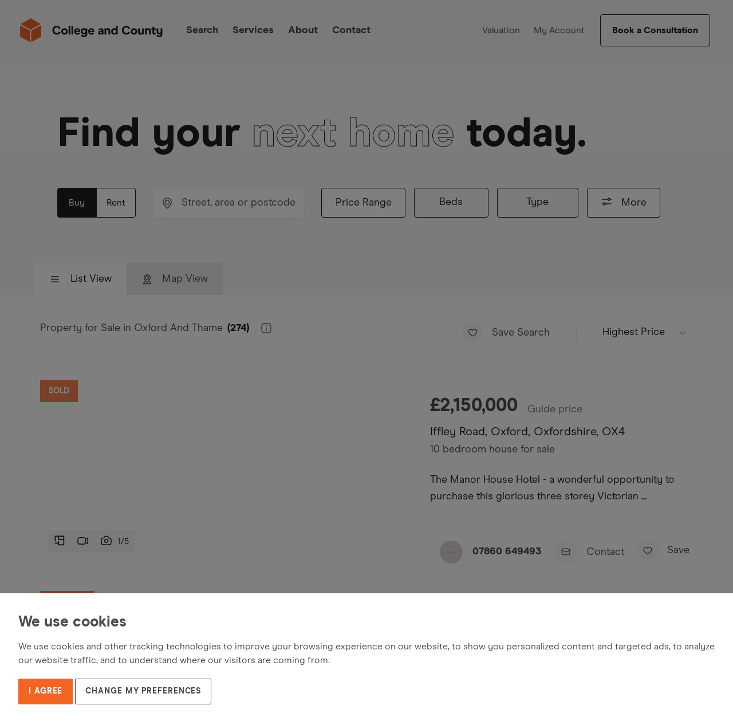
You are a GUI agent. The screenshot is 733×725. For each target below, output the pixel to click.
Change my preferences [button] (143, 691)
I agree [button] (45, 691)
